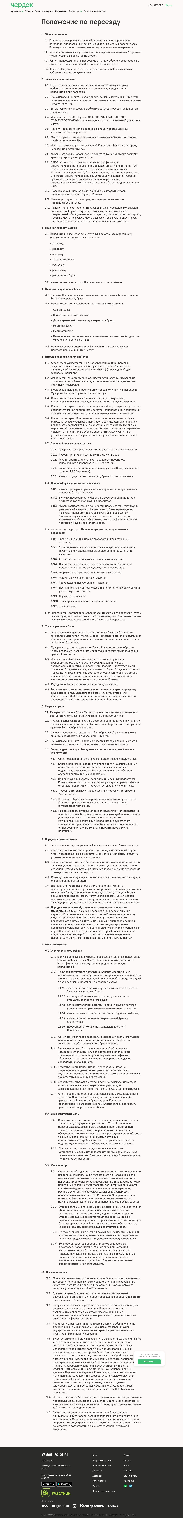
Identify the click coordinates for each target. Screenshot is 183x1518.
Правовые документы (103, 1491)
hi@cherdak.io (47, 1461)
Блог (94, 1455)
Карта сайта (131, 1515)
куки (152, 1354)
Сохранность (130, 1476)
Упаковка (97, 1471)
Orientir (123, 1515)
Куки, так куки (149, 1361)
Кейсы (127, 1465)
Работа (96, 1486)
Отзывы (128, 1471)
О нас (126, 1455)
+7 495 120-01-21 (156, 5)
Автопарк (97, 1476)
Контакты (129, 1481)
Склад (127, 1460)
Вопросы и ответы (101, 1460)
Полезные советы (101, 1465)
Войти (169, 5)
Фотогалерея (99, 1481)
